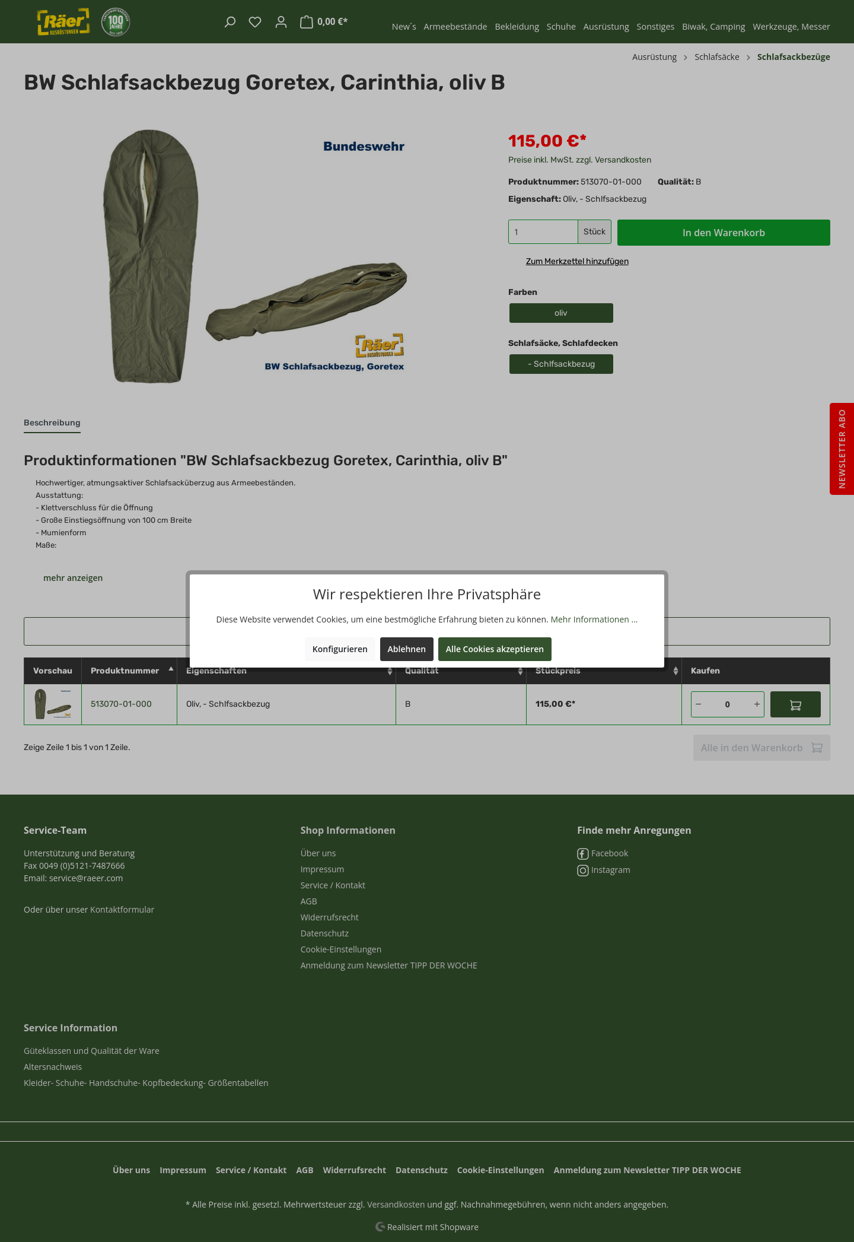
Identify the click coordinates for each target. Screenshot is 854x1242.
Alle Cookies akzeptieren (495, 649)
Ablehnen (407, 649)
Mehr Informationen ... (594, 619)
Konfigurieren (340, 649)
